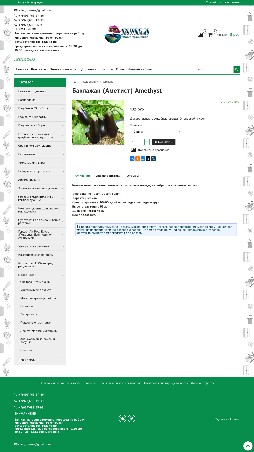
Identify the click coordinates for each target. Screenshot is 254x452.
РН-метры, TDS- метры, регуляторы (35, 265)
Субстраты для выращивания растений (39, 221)
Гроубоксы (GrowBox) (33, 108)
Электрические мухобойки (38, 331)
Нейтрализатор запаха (34, 171)
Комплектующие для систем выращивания (38, 210)
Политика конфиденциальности (166, 383)
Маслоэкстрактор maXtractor (40, 298)
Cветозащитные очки (35, 282)
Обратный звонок (24, 59)
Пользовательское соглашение (120, 383)
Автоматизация (29, 180)
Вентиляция (26, 154)
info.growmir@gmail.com (35, 10)
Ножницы (26, 306)
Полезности (90, 82)
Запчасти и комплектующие (37, 188)
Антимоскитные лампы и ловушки (37, 340)
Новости (106, 69)
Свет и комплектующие (35, 146)
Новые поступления (32, 91)
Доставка (88, 69)
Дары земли (26, 360)
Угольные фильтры (31, 163)
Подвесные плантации (35, 323)
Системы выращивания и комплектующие (35, 198)
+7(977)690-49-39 (31, 20)
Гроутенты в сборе (31, 125)
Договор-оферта (203, 383)
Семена (108, 82)
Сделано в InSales (227, 419)
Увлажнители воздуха (35, 290)
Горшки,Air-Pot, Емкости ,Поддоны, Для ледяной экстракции (35, 235)
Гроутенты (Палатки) (32, 117)
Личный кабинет (141, 69)
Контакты (38, 69)
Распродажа (26, 100)
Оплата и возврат (64, 69)
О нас (120, 69)
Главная (22, 69)
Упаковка (136, 125)
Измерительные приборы (35, 255)
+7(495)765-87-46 (31, 16)
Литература (28, 314)
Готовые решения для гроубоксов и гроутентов (35, 135)
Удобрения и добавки (33, 246)
